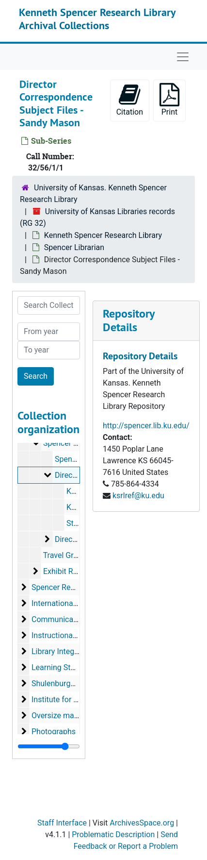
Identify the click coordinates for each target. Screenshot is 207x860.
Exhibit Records (69, 571)
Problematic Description (113, 834)
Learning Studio (58, 667)
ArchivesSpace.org (142, 822)
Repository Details (128, 320)
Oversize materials (64, 715)
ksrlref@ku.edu (138, 495)
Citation (129, 100)
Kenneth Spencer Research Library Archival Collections (97, 18)
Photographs (54, 731)
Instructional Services (69, 635)
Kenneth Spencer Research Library (103, 235)
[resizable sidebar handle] (48, 746)
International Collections (73, 603)
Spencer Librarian (74, 247)
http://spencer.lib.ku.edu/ (146, 425)
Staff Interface (62, 822)
